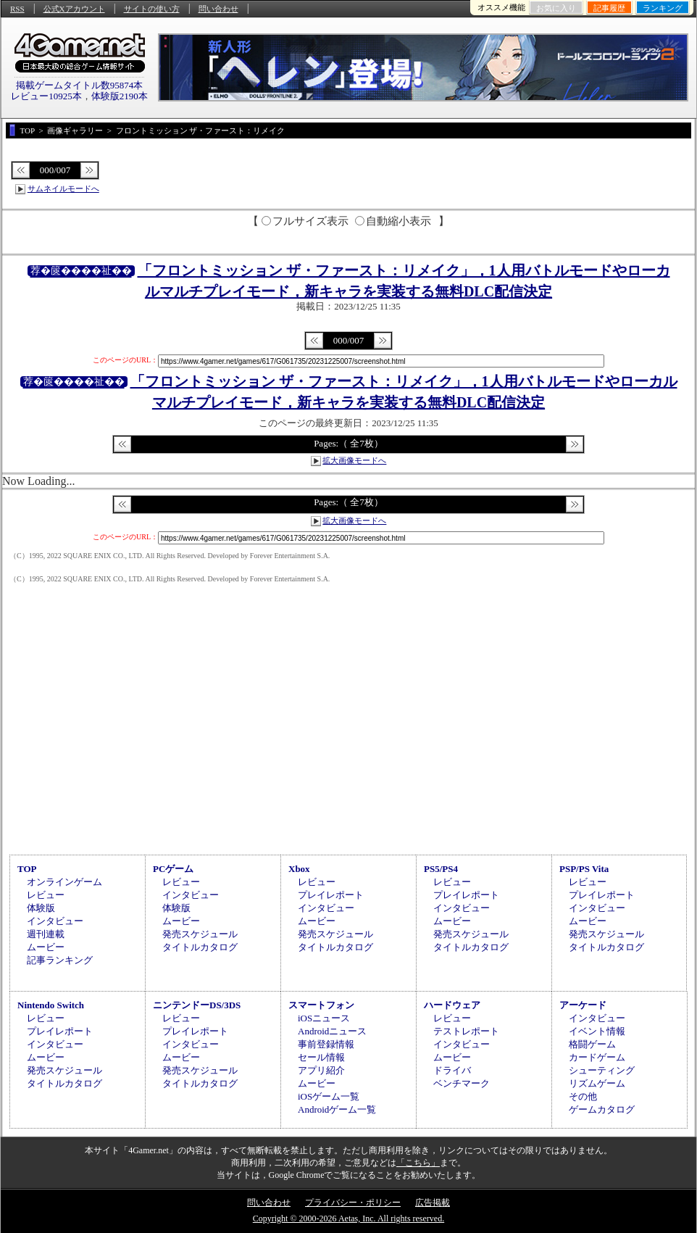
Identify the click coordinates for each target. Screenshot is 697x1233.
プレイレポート (331, 894)
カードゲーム (597, 1057)
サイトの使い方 (152, 8)
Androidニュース (332, 1031)
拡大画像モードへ (354, 460)
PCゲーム (173, 868)
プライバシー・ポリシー (353, 1202)
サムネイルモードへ (63, 188)
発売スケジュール (200, 934)
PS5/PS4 (441, 868)
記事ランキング (60, 960)
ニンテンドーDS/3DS (197, 1005)
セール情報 (321, 1057)
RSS (17, 8)
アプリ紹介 (321, 1070)
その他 (583, 1096)
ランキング (663, 8)
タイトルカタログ (200, 947)
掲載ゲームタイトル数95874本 (79, 85)
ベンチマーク (461, 1083)
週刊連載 (45, 934)
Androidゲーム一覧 (337, 1109)
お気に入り (556, 8)
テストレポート (466, 1031)
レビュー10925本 (46, 96)
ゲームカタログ (602, 1109)
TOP (27, 868)
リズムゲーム (597, 1083)
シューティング (602, 1070)
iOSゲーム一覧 (328, 1096)
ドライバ (452, 1070)
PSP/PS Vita (584, 868)
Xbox (299, 868)
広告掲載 (432, 1202)
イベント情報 (597, 1031)
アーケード (582, 1005)
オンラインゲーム (64, 881)
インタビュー (55, 921)
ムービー (45, 947)
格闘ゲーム (592, 1044)
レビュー (45, 894)
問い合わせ (218, 8)
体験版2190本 (119, 96)
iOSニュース (324, 1018)
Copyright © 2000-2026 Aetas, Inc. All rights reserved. (348, 1218)
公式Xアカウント (74, 8)
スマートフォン (321, 1005)
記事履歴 (609, 8)
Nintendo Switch (50, 1005)
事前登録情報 (326, 1044)
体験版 (41, 907)
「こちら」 (418, 1163)
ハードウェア (452, 1005)
